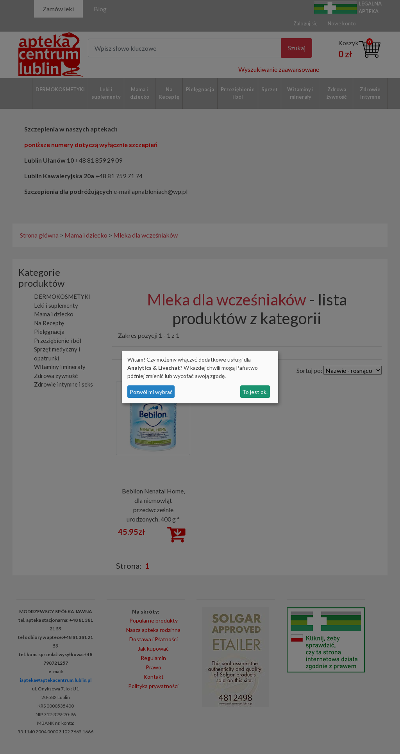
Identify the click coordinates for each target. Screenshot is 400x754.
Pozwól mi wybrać (151, 392)
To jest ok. (255, 392)
